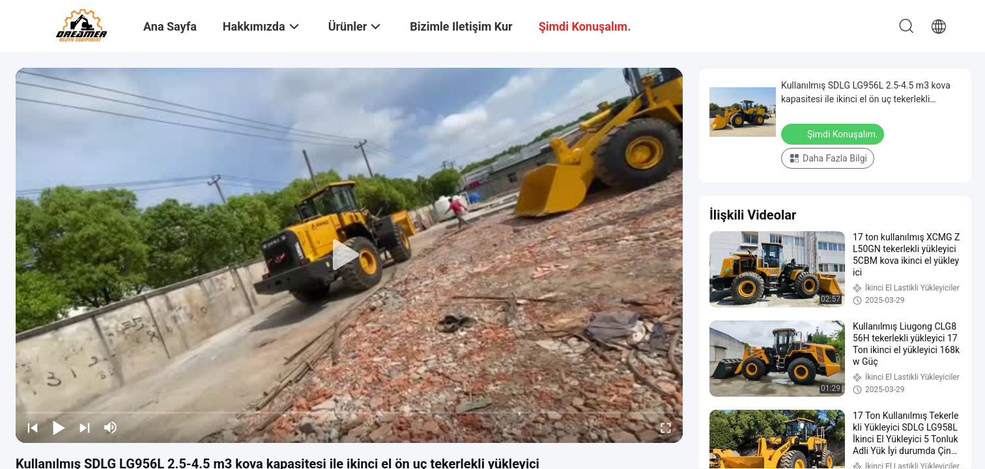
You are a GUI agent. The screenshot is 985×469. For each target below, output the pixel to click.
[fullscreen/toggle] (666, 427)
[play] (349, 255)
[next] (85, 427)
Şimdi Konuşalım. (834, 133)
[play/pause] (59, 427)
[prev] (33, 427)
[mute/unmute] (111, 427)
